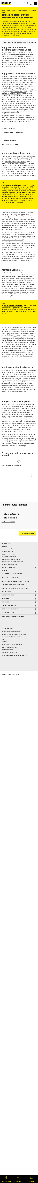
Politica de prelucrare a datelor (11, 631)
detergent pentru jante (18, 105)
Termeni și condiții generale (10, 647)
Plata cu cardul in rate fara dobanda (12, 562)
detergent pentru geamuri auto (17, 288)
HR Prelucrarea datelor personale (12, 637)
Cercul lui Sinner (8, 522)
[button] (35, 42)
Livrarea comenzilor (8, 551)
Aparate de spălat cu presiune (11, 465)
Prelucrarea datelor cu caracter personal (14, 634)
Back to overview (27, 533)
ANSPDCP (4, 642)
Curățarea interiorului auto (12, 132)
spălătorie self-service (18, 92)
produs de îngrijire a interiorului (12, 240)
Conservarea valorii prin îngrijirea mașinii (20, 42)
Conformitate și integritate (10, 652)
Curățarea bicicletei (9, 518)
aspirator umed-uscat (8, 99)
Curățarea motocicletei (10, 514)
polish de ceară (30, 414)
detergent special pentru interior (15, 162)
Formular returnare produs (9, 556)
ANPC (3, 639)
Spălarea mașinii (8, 128)
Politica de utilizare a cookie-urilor (12, 644)
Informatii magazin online (9, 564)
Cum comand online (7, 549)
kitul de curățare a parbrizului (13, 306)
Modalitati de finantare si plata (11, 559)
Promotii (4, 546)
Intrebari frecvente (7, 649)
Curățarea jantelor (9, 140)
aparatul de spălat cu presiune (11, 94)
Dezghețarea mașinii (10, 144)
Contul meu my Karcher (9, 554)
